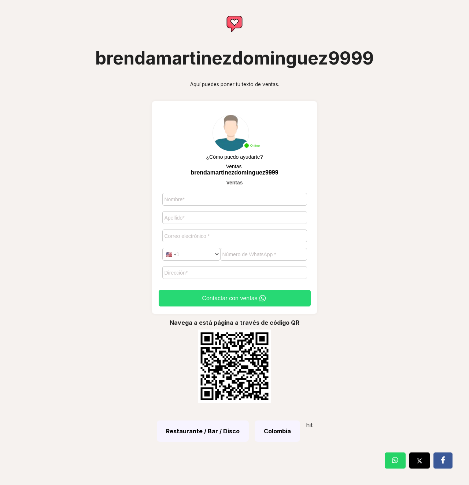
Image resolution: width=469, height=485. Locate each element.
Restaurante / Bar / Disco (203, 431)
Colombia (277, 431)
